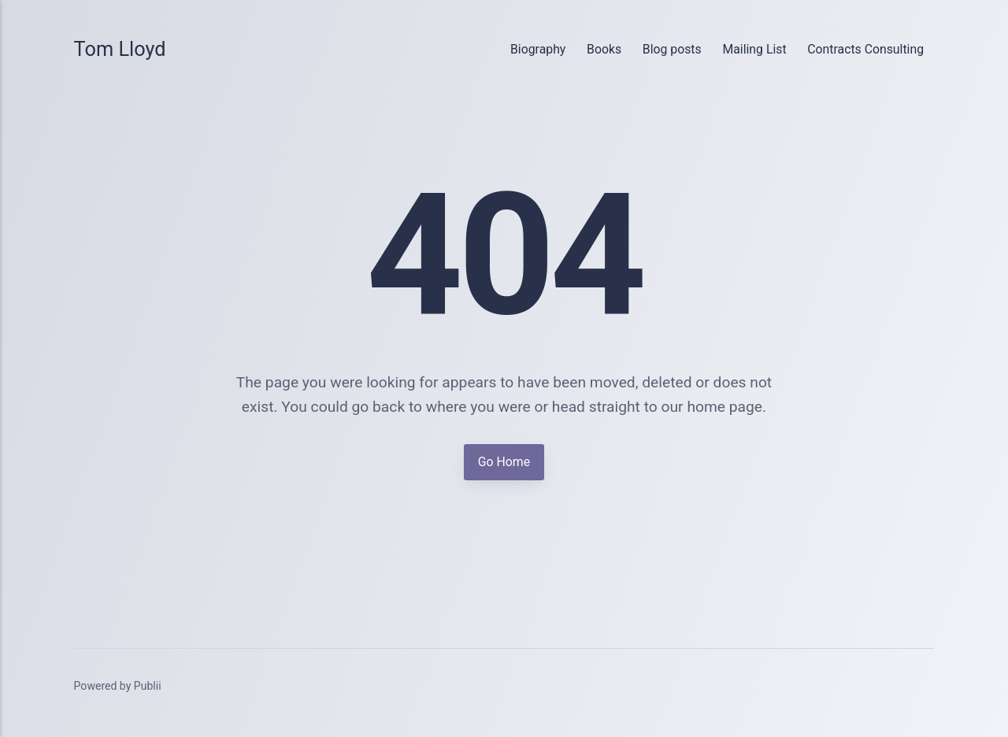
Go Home (504, 461)
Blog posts (672, 49)
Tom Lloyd (120, 49)
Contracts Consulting (865, 49)
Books (604, 49)
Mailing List (754, 49)
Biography (537, 49)
